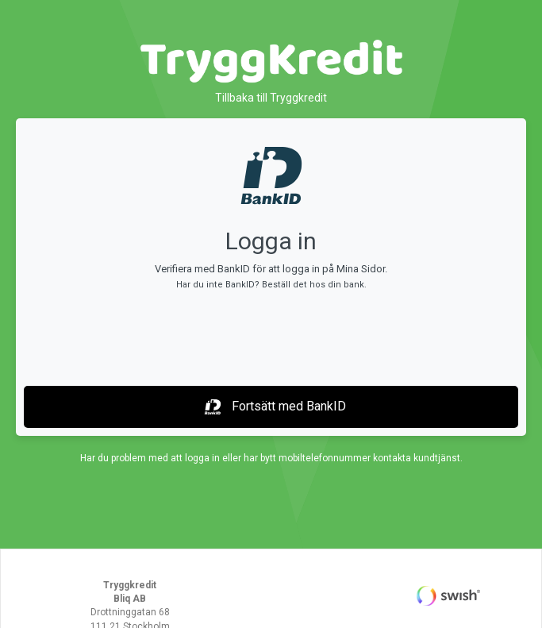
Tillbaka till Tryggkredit (271, 97)
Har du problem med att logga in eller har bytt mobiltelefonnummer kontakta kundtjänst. (271, 458)
